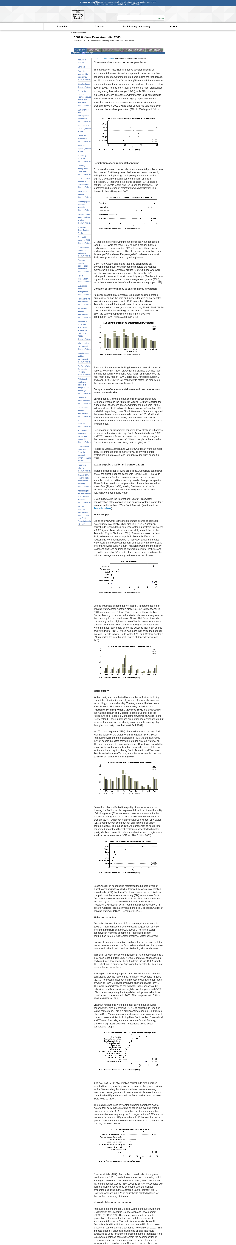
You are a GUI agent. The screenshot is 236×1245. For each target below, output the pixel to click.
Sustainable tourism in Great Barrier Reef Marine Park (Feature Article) (84, 436)
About (173, 26)
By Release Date (79, 33)
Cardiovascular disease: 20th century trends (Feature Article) (84, 183)
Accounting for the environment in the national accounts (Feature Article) (84, 497)
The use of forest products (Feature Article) (84, 401)
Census (99, 26)
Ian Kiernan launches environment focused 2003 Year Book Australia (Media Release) (84, 515)
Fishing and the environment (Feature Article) (84, 302)
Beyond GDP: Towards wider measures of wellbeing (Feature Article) (84, 481)
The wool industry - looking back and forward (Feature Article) (84, 266)
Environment (109, 59)
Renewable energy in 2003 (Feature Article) (84, 240)
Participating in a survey (136, 26)
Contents (81, 67)
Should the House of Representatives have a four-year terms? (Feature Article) (84, 98)
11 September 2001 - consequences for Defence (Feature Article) (84, 116)
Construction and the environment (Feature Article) (84, 412)
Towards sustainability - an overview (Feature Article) (84, 75)
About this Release (82, 61)
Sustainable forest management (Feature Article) (84, 290)
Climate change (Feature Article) (84, 85)
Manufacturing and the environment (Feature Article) (84, 357)
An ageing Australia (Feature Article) (84, 158)
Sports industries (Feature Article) (84, 423)
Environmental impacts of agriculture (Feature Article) (84, 251)
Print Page (87, 53)
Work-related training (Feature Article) (84, 194)
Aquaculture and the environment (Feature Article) (84, 313)
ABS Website (136, 4)
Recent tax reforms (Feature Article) (84, 468)
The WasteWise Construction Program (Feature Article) (84, 370)
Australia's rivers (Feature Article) (84, 230)
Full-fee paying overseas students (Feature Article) (84, 205)
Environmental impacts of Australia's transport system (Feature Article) (84, 453)
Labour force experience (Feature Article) (84, 138)
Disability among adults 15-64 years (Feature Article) (84, 170)
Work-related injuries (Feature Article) (84, 148)
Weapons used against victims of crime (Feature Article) (84, 218)
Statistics (62, 26)
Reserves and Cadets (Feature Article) (84, 128)
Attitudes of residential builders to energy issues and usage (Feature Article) (84, 386)
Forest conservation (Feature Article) (84, 279)
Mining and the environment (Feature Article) (84, 346)
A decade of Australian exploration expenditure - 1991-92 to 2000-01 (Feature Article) (84, 330)
